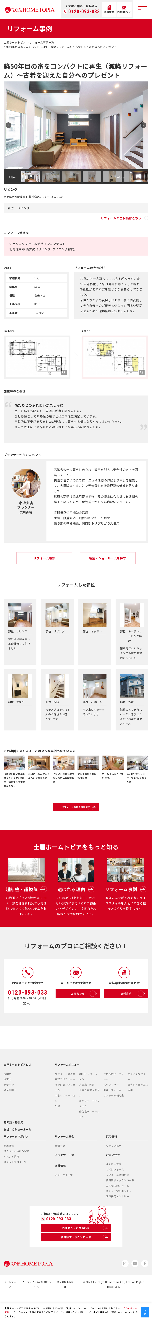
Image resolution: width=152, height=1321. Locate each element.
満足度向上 (10, 1114)
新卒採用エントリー (117, 1220)
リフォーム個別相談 (117, 1199)
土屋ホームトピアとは (17, 1089)
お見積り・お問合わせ (84, 1253)
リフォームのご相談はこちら (124, 218)
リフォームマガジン (16, 1160)
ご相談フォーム (115, 1193)
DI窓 (57, 1130)
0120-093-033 (84, 11)
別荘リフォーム (113, 1114)
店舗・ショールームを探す (107, 558)
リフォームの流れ (65, 1098)
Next (142, 125)
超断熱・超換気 (13, 1146)
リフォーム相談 (44, 558)
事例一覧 (60, 1170)
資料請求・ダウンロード (120, 1204)
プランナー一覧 (64, 1179)
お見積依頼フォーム (117, 1210)
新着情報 (9, 1170)
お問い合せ (113, 1179)
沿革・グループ (64, 1199)
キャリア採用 (114, 1170)
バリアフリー (111, 1108)
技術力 (7, 1103)
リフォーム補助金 (114, 1119)
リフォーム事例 (64, 1160)
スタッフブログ (14, 1186)
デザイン (9, 1108)
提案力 (7, 1098)
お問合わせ (80, 1010)
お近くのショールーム (17, 1153)
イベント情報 (11, 1180)
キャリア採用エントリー (120, 1215)
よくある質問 (114, 1188)
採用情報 (111, 1160)
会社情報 (60, 1190)
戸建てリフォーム (65, 1103)
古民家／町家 (87, 1108)
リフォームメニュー (67, 1089)
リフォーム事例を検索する (84, 810)
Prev (10, 125)
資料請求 (129, 1010)
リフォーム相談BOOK (16, 1175)
